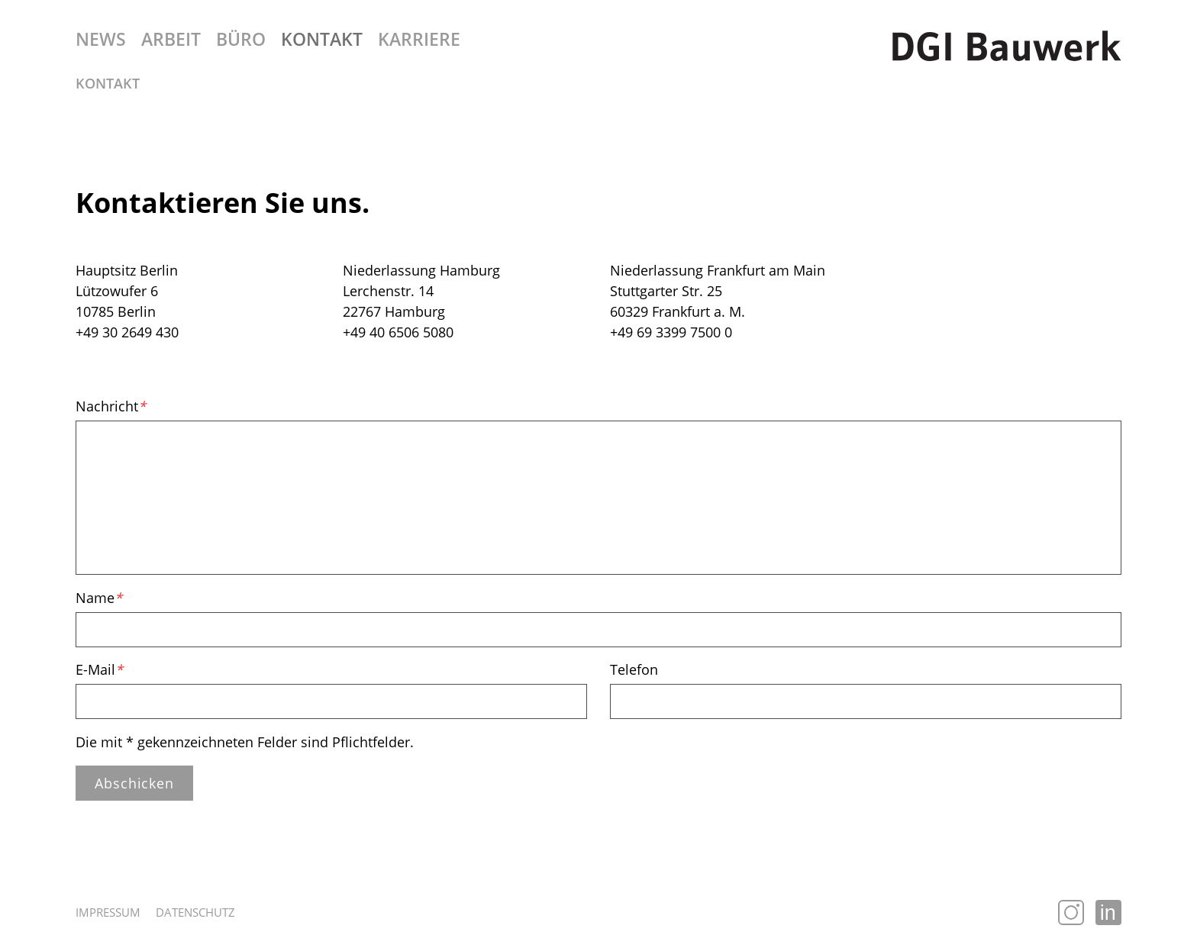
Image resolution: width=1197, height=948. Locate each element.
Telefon (634, 669)
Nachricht (111, 406)
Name (99, 597)
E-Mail (99, 669)
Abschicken (134, 783)
